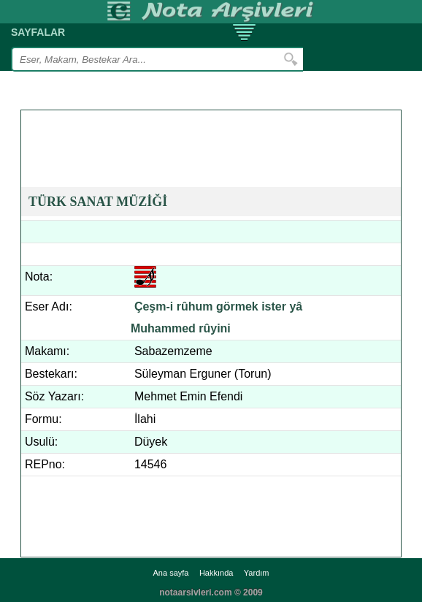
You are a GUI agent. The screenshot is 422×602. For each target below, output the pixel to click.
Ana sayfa (171, 572)
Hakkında (216, 572)
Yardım (256, 572)
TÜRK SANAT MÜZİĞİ (97, 201)
